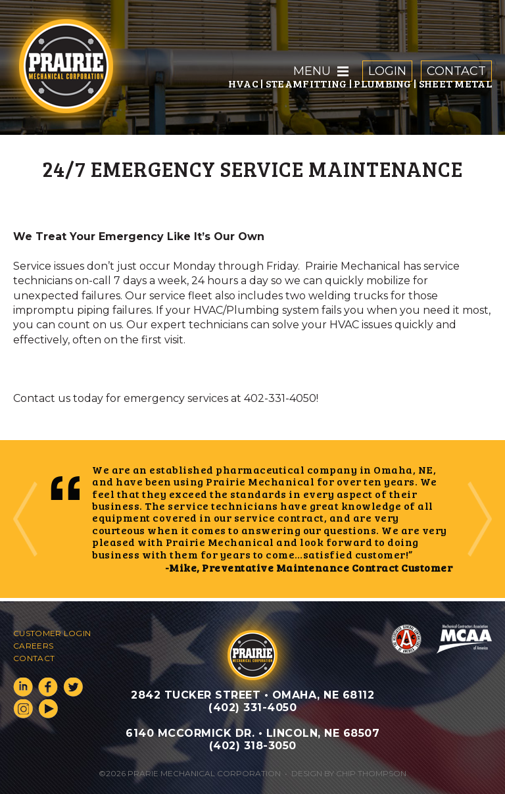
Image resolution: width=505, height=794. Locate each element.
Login (387, 71)
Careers (33, 646)
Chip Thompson (371, 773)
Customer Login (52, 633)
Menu (312, 71)
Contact (456, 71)
